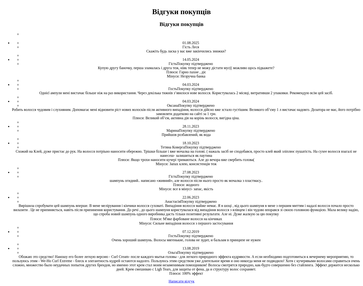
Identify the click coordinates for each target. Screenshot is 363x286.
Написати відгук (181, 281)
